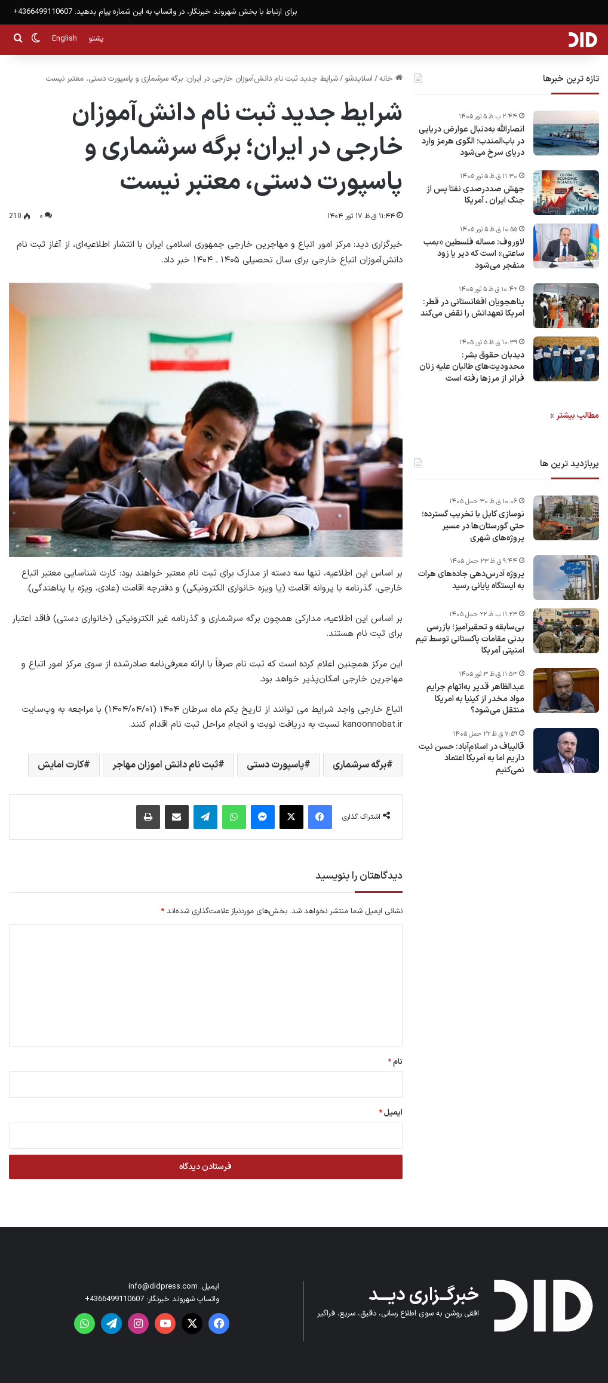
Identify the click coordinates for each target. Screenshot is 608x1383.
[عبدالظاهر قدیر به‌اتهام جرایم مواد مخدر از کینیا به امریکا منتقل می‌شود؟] (566, 690)
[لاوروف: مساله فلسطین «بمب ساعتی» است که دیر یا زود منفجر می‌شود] (566, 246)
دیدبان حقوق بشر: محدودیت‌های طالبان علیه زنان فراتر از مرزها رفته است (471, 367)
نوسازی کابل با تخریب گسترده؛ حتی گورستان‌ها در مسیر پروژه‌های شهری (473, 526)
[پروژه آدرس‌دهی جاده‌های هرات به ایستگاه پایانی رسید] (566, 577)
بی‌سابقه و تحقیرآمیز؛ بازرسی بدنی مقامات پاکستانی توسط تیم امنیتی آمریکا (470, 639)
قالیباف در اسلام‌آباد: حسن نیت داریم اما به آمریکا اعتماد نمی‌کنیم (471, 758)
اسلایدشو (359, 79)
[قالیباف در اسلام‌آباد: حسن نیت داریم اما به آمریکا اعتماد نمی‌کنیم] (566, 750)
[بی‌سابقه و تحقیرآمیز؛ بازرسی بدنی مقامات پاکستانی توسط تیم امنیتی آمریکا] (566, 630)
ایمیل (391, 1113)
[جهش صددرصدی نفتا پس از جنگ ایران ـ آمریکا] (566, 192)
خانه (391, 79)
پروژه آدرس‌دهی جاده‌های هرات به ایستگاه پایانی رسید (471, 580)
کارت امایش (61, 765)
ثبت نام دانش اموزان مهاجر (165, 765)
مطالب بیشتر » (574, 415)
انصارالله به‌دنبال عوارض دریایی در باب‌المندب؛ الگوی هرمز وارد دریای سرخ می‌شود (471, 141)
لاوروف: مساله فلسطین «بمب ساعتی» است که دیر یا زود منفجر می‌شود (473, 254)
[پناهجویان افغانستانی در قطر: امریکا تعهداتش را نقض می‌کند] (566, 305)
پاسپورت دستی (275, 765)
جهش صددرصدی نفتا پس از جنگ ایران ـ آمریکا (475, 195)
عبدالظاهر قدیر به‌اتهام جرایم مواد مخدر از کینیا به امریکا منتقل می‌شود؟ (475, 699)
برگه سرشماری (359, 765)
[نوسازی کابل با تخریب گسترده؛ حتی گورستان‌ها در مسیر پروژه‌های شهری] (566, 517)
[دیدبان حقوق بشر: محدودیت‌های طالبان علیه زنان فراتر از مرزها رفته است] (566, 358)
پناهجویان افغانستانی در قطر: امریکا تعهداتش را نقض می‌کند (472, 308)
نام (395, 1062)
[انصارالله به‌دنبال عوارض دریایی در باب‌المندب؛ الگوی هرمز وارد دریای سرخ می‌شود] (566, 133)
